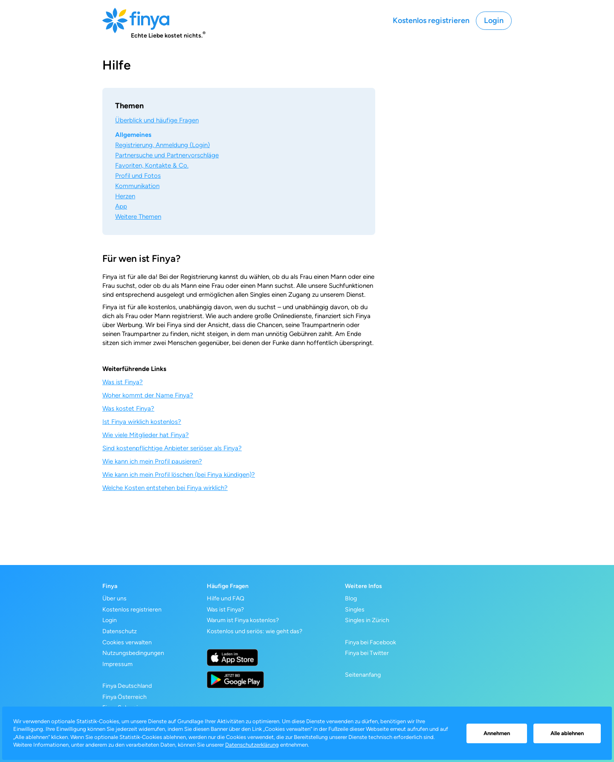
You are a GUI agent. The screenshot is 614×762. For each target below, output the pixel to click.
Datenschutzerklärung (252, 745)
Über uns (114, 598)
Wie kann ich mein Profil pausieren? (152, 461)
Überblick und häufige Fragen (157, 120)
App (121, 206)
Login (494, 20)
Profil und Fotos (138, 176)
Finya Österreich (124, 697)
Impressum (117, 664)
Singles (355, 609)
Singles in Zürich (367, 620)
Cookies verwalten (127, 642)
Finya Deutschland (127, 686)
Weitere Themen (138, 216)
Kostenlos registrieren (431, 20)
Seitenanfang (363, 674)
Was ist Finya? (122, 382)
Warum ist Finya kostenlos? (243, 620)
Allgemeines (133, 135)
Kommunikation (137, 186)
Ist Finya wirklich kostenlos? (141, 422)
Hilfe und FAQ (225, 598)
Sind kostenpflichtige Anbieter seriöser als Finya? (172, 448)
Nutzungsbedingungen (133, 653)
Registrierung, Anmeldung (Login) (162, 145)
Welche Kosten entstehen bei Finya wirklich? (165, 488)
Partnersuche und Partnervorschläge (167, 155)
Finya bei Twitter (367, 653)
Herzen (125, 196)
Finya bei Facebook (370, 642)
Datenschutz (119, 631)
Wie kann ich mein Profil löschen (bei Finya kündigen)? (178, 474)
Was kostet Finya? (128, 408)
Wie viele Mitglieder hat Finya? (145, 435)
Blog (351, 598)
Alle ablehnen (567, 733)
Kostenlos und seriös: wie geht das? (254, 631)
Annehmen (497, 733)
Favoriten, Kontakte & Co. (151, 165)
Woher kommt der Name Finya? (147, 395)
